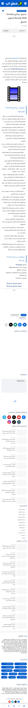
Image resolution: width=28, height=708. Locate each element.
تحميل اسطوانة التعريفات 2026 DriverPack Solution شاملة (8, 474)
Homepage (19, 265)
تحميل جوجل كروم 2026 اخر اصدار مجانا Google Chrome (8, 441)
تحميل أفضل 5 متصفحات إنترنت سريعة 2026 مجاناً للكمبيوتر (8, 565)
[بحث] (2, 3)
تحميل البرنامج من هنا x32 (14, 283)
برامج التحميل (21, 509)
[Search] (19, 706)
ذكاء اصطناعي (21, 532)
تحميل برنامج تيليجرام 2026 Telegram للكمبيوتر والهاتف (8, 492)
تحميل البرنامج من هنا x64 (14, 286)
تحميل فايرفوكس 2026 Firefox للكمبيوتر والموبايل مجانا (8, 483)
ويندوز (23, 538)
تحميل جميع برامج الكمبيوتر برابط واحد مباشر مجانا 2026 (8, 556)
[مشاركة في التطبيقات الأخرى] (6, 325)
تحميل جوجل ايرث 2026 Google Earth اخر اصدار (9, 457)
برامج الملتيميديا (21, 10)
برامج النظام (22, 522)
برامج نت (23, 530)
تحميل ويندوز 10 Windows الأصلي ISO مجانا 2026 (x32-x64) (8, 574)
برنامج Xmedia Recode (17, 69)
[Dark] (8, 706)
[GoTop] (3, 706)
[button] (20, 325)
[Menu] (14, 706)
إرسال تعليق (20, 380)
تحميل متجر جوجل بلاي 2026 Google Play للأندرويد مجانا (8, 582)
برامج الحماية (22, 514)
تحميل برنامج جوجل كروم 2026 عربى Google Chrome (8, 500)
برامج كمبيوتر (22, 317)
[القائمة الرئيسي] (25, 3)
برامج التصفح (22, 512)
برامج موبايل (22, 527)
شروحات (23, 535)
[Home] (24, 706)
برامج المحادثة (21, 517)
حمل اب (8, 699)
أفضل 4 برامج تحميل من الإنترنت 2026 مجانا (9, 465)
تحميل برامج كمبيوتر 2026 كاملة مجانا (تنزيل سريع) (8, 432)
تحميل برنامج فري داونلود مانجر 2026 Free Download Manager (8, 617)
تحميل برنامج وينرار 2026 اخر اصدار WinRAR (9, 449)
